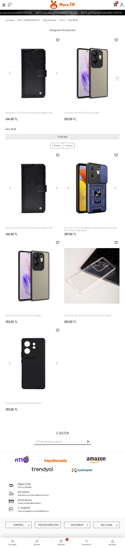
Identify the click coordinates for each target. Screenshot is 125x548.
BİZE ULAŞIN (106, 525)
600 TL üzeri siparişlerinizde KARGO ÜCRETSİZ (59, 12)
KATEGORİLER (77, 525)
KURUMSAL (19, 525)
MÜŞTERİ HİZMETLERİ (48, 525)
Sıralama (68, 145)
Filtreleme (57, 145)
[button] (10, 73)
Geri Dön (62, 136)
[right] (117, 79)
